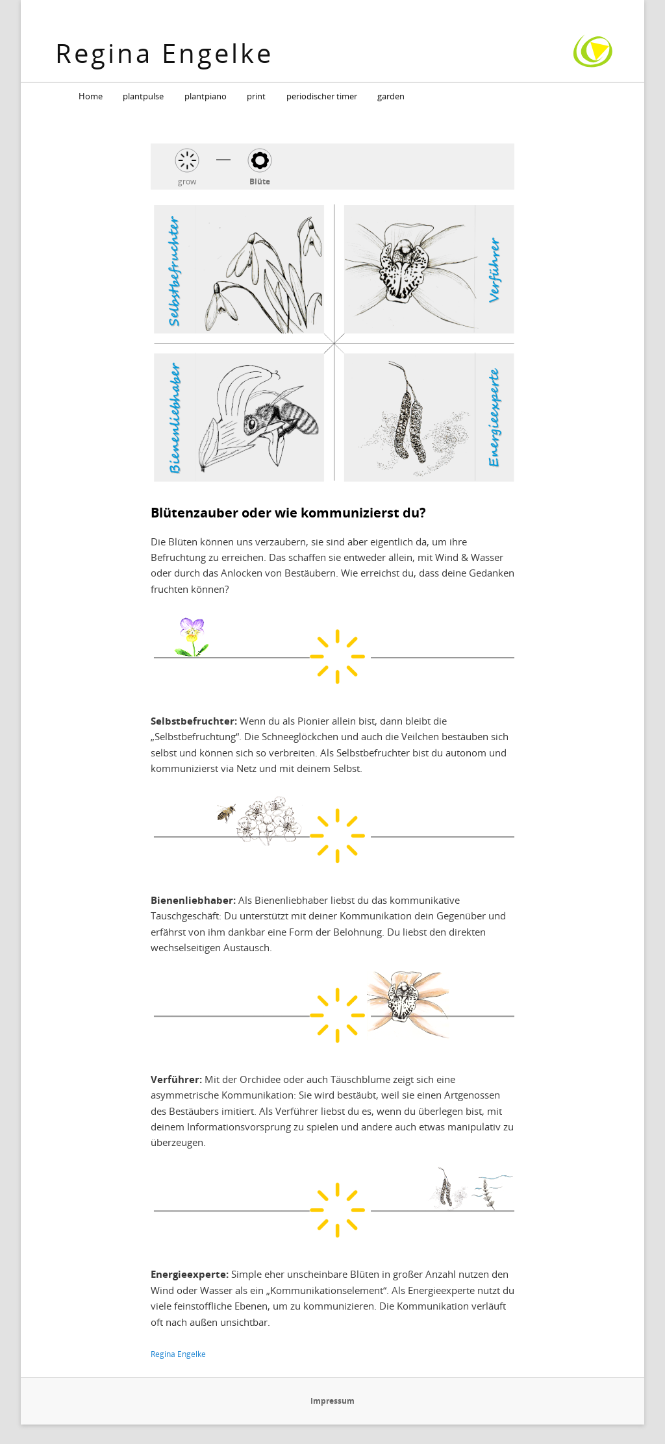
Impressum (332, 1400)
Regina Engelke (164, 53)
